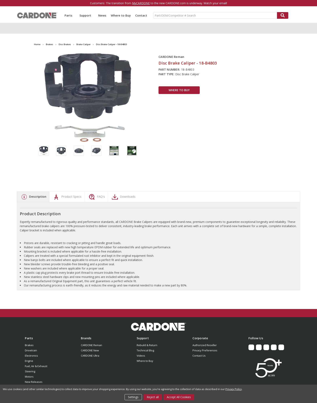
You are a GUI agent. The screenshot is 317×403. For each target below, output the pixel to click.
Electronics (31, 355)
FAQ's (96, 197)
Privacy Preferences (204, 350)
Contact (141, 15)
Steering (30, 371)
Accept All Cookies (179, 397)
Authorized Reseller (204, 345)
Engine (29, 361)
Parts (69, 15)
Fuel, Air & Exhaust (36, 366)
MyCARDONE (141, 3)
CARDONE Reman (91, 345)
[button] (158, 327)
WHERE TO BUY (179, 90)
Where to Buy (121, 15)
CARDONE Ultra (90, 355)
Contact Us (199, 355)
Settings (133, 397)
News (102, 15)
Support (86, 15)
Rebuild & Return (147, 345)
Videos (141, 355)
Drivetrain (31, 350)
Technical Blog (145, 350)
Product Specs (66, 197)
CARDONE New (90, 350)
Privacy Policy (233, 389)
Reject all (153, 397)
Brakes (29, 345)
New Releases (33, 382)
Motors (29, 376)
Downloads (123, 197)
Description (33, 197)
